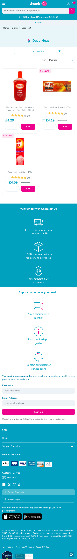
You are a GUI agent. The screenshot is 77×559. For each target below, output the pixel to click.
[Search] (72, 11)
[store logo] (38, 4)
